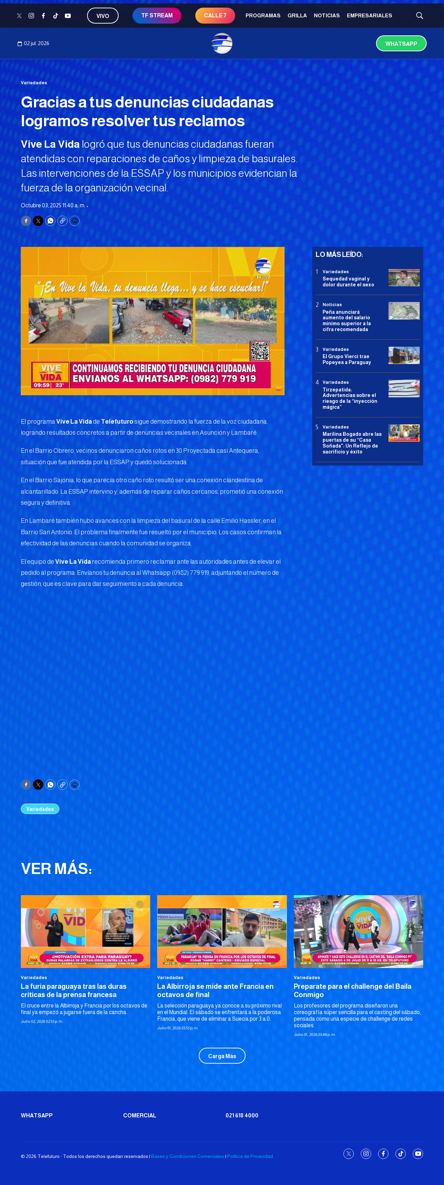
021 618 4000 (241, 1115)
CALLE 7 (215, 15)
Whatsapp (401, 44)
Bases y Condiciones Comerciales (187, 1156)
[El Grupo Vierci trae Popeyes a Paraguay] (404, 355)
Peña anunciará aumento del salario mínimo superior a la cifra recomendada (347, 320)
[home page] (222, 43)
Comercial (139, 1115)
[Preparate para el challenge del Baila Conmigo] (358, 931)
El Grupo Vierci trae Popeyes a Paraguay (347, 359)
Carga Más (222, 1056)
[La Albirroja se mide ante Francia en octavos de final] (222, 931)
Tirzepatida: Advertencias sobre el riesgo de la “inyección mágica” (350, 398)
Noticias (327, 15)
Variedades (34, 82)
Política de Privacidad (250, 1156)
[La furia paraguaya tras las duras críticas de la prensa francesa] (85, 931)
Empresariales (369, 15)
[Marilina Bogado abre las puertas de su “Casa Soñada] (404, 433)
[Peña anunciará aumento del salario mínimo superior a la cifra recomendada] (404, 311)
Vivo (102, 16)
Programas (263, 15)
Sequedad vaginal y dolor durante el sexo (348, 281)
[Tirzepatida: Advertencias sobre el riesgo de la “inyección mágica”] (404, 388)
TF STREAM (157, 15)
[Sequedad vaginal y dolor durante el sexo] (404, 278)
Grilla (297, 15)
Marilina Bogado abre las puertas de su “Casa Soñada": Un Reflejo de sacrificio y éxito (352, 442)
